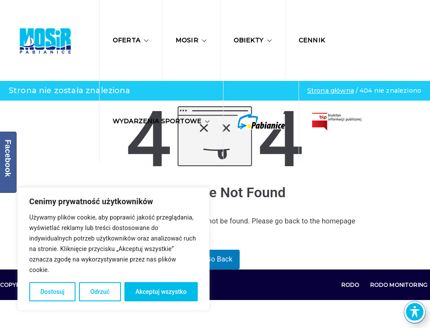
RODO (350, 285)
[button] (144, 40)
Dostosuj (52, 291)
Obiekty (253, 40)
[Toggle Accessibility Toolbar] (414, 311)
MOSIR (191, 40)
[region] (113, 249)
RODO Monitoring (398, 285)
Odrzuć (100, 291)
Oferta (131, 40)
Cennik (312, 40)
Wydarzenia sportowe (161, 121)
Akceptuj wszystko (160, 291)
